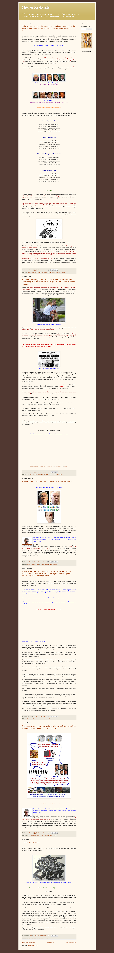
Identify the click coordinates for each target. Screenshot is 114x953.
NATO (31, 474)
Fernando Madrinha (44, 564)
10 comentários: (42, 270)
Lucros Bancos (39, 272)
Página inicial (50, 942)
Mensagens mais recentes (28, 942)
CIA (28, 474)
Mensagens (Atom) (33, 945)
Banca (28, 564)
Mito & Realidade (36, 7)
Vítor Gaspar (62, 272)
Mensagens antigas (71, 942)
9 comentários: (41, 561)
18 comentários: (42, 935)
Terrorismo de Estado (57, 474)
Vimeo (65, 466)
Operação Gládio (47, 474)
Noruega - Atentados (38, 474)
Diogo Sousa (59, 466)
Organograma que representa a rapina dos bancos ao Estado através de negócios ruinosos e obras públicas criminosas (49, 727)
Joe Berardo (41, 718)
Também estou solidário (31, 842)
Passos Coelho (55, 272)
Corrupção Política (31, 272)
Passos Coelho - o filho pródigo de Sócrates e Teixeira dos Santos (47, 482)
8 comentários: (41, 716)
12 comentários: (42, 472)
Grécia (46, 938)
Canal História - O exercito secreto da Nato (41, 466)
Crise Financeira (34, 718)
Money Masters (47, 272)
